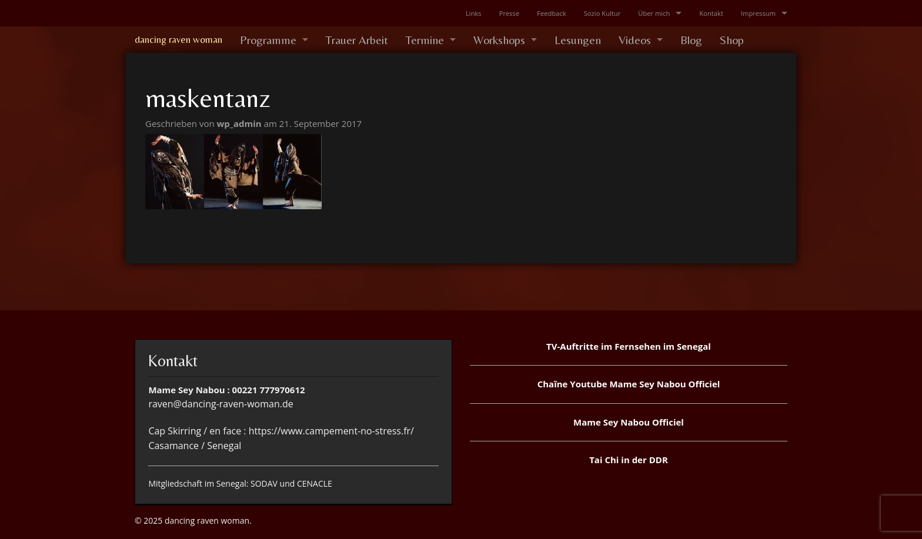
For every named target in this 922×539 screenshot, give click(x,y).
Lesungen (577, 39)
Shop (732, 39)
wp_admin (240, 123)
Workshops (499, 39)
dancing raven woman (178, 39)
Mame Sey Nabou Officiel (628, 422)
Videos (635, 39)
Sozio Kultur (602, 13)
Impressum (758, 13)
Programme (268, 39)
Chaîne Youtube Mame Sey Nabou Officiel (628, 384)
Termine (425, 39)
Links (474, 13)
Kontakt (711, 13)
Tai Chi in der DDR (628, 460)
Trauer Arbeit (357, 39)
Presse (509, 13)
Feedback (551, 13)
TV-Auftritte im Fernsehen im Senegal (628, 346)
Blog (691, 39)
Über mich (654, 13)
